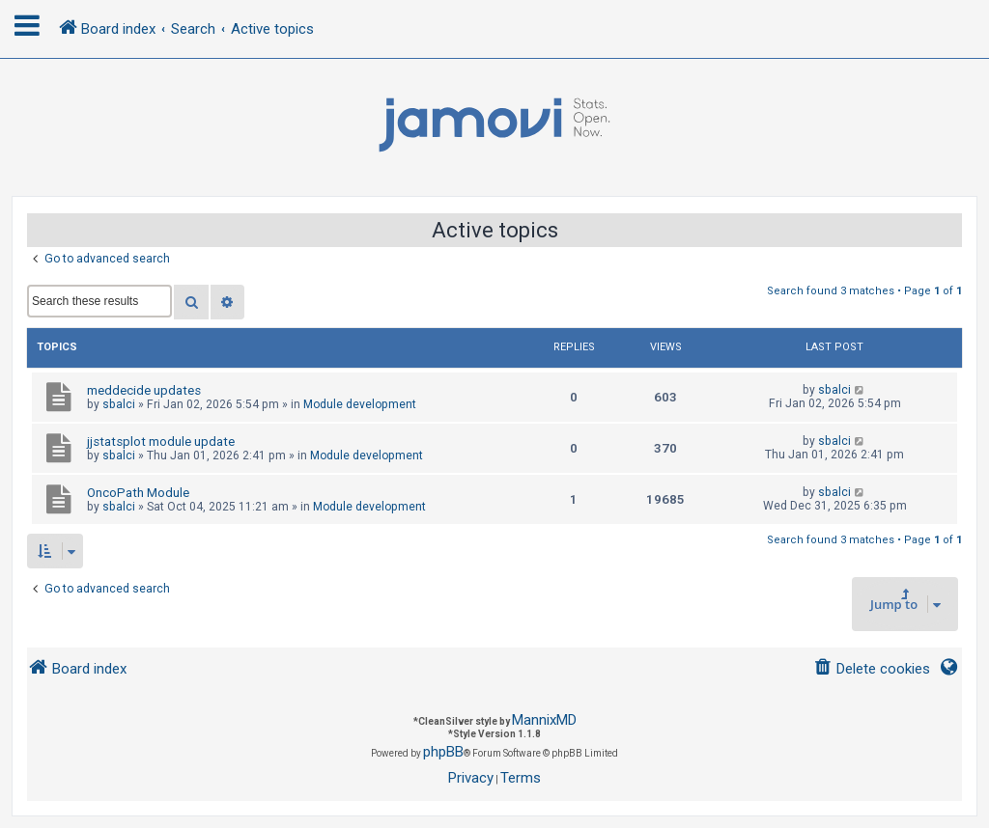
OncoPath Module (138, 492)
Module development (359, 404)
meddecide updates (144, 390)
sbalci (118, 404)
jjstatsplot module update (161, 441)
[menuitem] (871, 669)
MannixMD (544, 720)
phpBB (443, 751)
